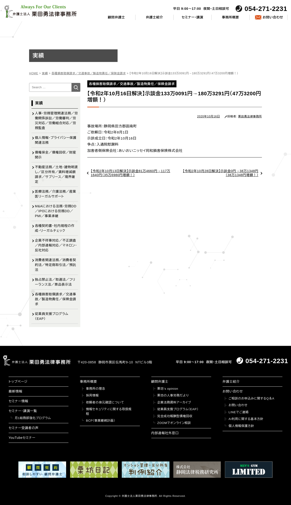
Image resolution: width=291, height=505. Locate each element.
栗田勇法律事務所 (250, 116)
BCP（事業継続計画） (100, 420)
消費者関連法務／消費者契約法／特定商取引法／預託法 (55, 265)
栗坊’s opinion (167, 388)
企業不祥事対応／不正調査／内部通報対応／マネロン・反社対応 (56, 245)
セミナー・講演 (192, 17)
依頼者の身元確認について (105, 402)
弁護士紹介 (154, 17)
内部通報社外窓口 (165, 433)
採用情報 (92, 395)
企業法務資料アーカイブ (174, 402)
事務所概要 (230, 17)
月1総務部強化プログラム (33, 418)
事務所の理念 (95, 388)
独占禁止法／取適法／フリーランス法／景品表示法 (55, 282)
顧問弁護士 (116, 17)
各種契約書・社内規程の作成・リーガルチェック (54, 228)
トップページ (18, 381)
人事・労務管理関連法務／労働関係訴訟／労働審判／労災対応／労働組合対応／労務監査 (56, 120)
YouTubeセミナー (22, 438)
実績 (39, 103)
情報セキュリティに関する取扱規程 (109, 411)
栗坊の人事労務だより (173, 395)
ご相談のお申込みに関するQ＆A (251, 398)
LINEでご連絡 (239, 412)
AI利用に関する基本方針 (246, 419)
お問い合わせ (273, 17)
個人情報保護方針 (241, 426)
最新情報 (15, 391)
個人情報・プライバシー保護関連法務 (55, 140)
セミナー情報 (18, 401)
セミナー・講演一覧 (23, 411)
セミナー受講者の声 (24, 428)
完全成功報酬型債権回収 (175, 416)
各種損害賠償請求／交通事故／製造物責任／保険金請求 (55, 299)
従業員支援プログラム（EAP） (51, 316)
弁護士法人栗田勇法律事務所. (140, 496)
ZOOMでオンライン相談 (174, 423)
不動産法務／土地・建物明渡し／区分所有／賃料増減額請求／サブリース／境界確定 (56, 174)
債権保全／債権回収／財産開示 (55, 154)
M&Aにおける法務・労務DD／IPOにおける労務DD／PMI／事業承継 (55, 211)
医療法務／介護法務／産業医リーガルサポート (55, 194)
